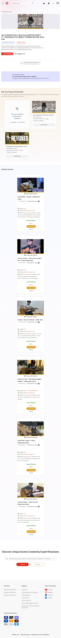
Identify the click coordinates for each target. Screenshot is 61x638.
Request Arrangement (10, 589)
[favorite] (44, 3)
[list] (53, 3)
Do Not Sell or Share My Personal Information (30, 606)
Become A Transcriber (10, 595)
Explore (37, 564)
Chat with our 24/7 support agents (31, 63)
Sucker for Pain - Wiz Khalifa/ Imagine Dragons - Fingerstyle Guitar (29, 380)
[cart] (48, 3)
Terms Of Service (26, 600)
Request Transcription (10, 592)
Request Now (7, 53)
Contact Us (25, 589)
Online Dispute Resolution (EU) (30, 603)
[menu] (2, 3)
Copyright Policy (26, 595)
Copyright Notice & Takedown (30, 592)
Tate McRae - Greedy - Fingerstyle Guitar (28, 198)
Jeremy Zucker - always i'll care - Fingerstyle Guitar (28, 503)
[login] (58, 3)
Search (22, 564)
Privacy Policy (25, 597)
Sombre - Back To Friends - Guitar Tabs (30, 320)
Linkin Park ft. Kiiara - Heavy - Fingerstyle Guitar (26, 442)
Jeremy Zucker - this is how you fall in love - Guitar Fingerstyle (29, 259)
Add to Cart (31, 226)
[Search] (32, 3)
